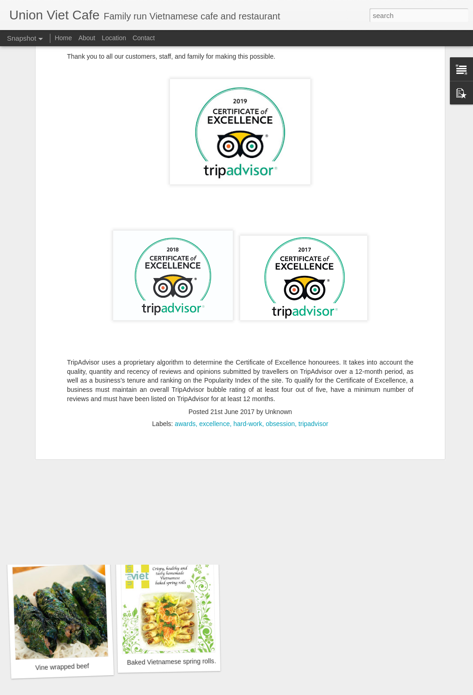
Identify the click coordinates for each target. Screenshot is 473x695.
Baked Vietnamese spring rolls (170, 661)
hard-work (247, 355)
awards (185, 355)
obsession (280, 355)
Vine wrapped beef (62, 666)
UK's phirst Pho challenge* (394, 537)
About (87, 38)
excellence (214, 355)
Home (63, 38)
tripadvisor (313, 355)
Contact (144, 38)
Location (114, 38)
